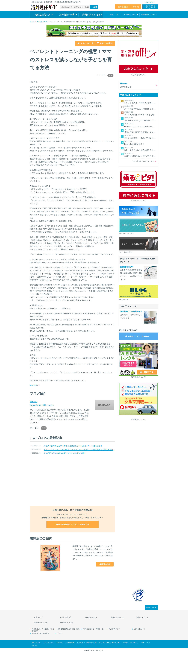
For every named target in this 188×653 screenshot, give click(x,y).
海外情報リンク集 (66, 623)
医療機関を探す (126, 267)
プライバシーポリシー (112, 642)
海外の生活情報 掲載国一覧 (93, 629)
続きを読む (34, 385)
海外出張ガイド (139, 629)
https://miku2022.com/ (41, 405)
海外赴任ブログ (42, 22)
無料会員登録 (123, 7)
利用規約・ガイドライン (130, 642)
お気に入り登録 (106, 43)
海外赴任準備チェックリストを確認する (72, 524)
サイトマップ (145, 642)
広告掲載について (138, 75)
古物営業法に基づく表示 (94, 642)
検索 (95, 7)
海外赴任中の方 (91, 617)
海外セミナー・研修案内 (40, 633)
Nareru (33, 401)
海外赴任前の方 (65, 617)
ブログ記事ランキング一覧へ (143, 161)
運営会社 (80, 642)
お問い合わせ (69, 642)
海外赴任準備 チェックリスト (151, 7)
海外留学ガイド (114, 629)
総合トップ (38, 617)
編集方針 (34, 645)
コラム (60, 633)
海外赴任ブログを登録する (131, 311)
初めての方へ (150, 2)
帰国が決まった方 (117, 617)
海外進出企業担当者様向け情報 (69, 629)
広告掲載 (59, 642)
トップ (32, 22)
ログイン (136, 7)
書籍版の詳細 (104, 564)
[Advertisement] (72, 480)
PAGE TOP (150, 608)
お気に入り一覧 (87, 43)
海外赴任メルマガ (41, 623)
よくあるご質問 (48, 642)
